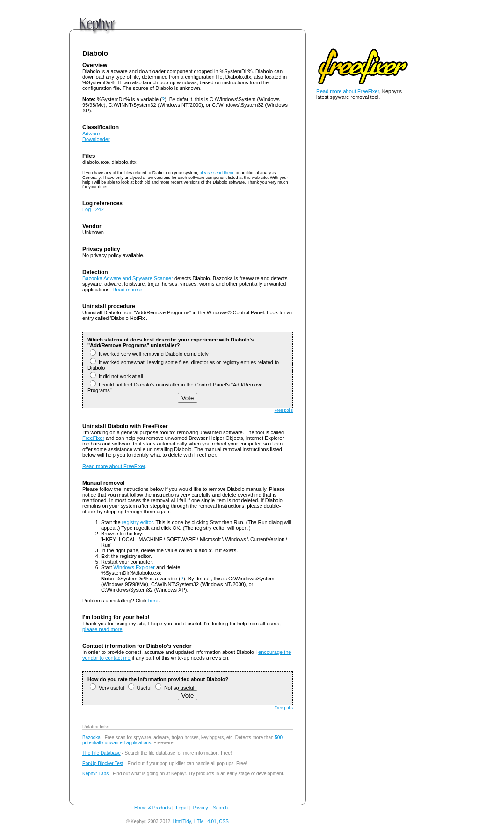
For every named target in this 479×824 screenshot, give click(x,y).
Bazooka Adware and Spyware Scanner (127, 278)
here (153, 600)
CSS (224, 821)
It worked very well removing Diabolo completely (149, 353)
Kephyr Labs (95, 773)
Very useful (107, 687)
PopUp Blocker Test (102, 763)
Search (220, 807)
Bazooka (91, 737)
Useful (140, 687)
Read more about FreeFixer (113, 466)
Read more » (127, 289)
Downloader (96, 139)
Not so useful (174, 687)
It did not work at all (116, 376)
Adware (91, 133)
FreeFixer (93, 438)
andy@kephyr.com (249, 821)
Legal (181, 807)
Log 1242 (93, 209)
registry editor (137, 522)
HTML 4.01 (205, 821)
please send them (216, 173)
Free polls (283, 410)
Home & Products (152, 807)
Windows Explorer (134, 567)
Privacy (200, 807)
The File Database (101, 753)
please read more (102, 629)
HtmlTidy (182, 821)
